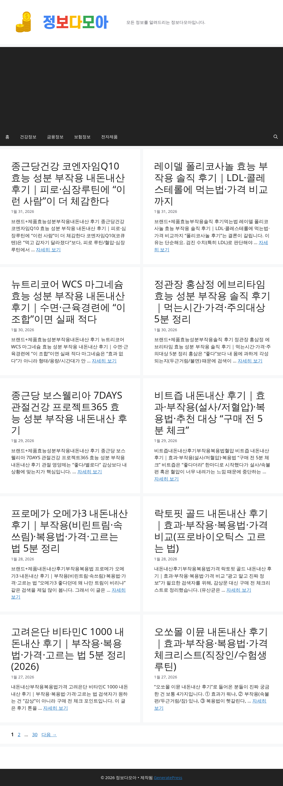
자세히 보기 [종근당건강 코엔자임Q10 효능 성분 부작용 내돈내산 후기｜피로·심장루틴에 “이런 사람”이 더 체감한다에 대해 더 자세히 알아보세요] (48, 249)
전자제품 (109, 136)
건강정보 (28, 136)
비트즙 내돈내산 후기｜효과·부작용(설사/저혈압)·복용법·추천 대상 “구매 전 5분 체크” (210, 412)
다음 (49, 734)
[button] (275, 136)
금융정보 (55, 136)
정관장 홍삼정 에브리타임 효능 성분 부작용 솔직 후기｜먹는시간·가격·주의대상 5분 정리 (212, 301)
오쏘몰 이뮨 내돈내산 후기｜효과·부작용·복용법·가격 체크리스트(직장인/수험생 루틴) (211, 649)
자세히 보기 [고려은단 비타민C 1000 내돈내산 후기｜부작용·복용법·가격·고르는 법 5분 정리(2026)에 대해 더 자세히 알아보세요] (55, 708)
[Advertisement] (141, 85)
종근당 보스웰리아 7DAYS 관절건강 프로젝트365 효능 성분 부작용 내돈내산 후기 (69, 412)
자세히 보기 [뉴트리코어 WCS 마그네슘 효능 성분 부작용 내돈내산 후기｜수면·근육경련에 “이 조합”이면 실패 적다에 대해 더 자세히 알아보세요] (104, 360)
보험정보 (82, 136)
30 (34, 734)
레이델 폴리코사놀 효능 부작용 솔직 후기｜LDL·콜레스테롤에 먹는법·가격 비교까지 (211, 183)
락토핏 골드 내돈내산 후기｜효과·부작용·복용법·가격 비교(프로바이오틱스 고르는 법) (211, 530)
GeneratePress (168, 777)
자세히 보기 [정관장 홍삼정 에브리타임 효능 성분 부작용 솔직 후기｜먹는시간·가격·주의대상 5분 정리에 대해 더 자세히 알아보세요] (250, 360)
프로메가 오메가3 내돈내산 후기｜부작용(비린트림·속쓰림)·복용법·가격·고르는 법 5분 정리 (69, 530)
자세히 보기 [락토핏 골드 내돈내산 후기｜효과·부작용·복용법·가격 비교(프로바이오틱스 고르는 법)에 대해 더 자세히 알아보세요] (238, 590)
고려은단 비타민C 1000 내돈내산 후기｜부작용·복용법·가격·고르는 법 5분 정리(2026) (68, 649)
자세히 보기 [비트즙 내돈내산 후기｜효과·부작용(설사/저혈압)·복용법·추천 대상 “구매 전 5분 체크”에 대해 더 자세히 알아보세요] (166, 479)
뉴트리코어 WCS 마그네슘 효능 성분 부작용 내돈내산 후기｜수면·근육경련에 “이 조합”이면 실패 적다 (68, 301)
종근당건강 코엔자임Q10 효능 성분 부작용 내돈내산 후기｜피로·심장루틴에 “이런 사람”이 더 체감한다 (68, 183)
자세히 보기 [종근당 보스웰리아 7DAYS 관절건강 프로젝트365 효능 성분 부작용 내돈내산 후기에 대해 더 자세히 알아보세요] (89, 471)
